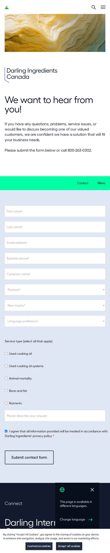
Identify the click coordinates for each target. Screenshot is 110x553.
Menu (101, 183)
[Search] (93, 7)
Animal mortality (20, 378)
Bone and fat (18, 390)
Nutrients (15, 403)
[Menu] (103, 7)
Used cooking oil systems (26, 366)
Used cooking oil (20, 353)
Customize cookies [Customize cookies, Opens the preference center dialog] (39, 549)
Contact (82, 183)
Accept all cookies (69, 549)
